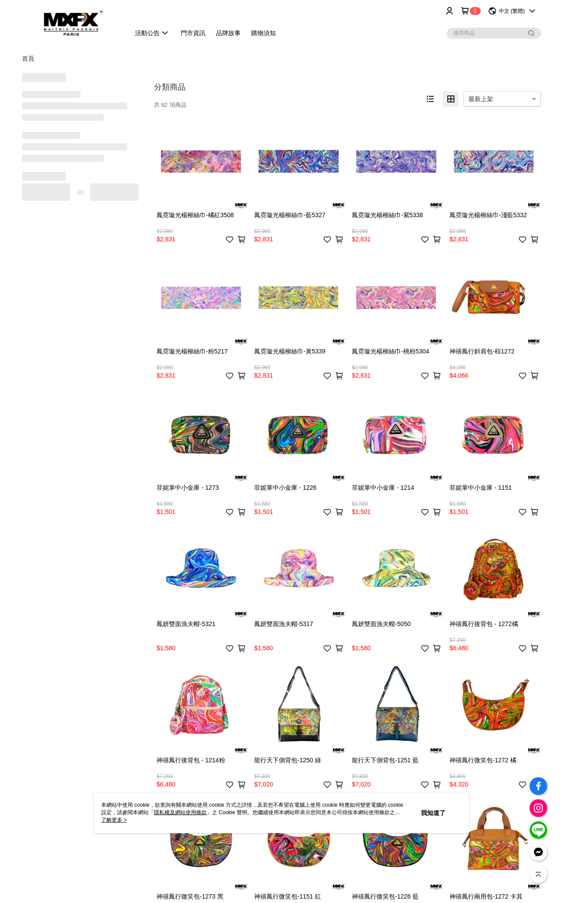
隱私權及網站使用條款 (180, 812)
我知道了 (433, 812)
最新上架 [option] (480, 98)
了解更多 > (114, 820)
